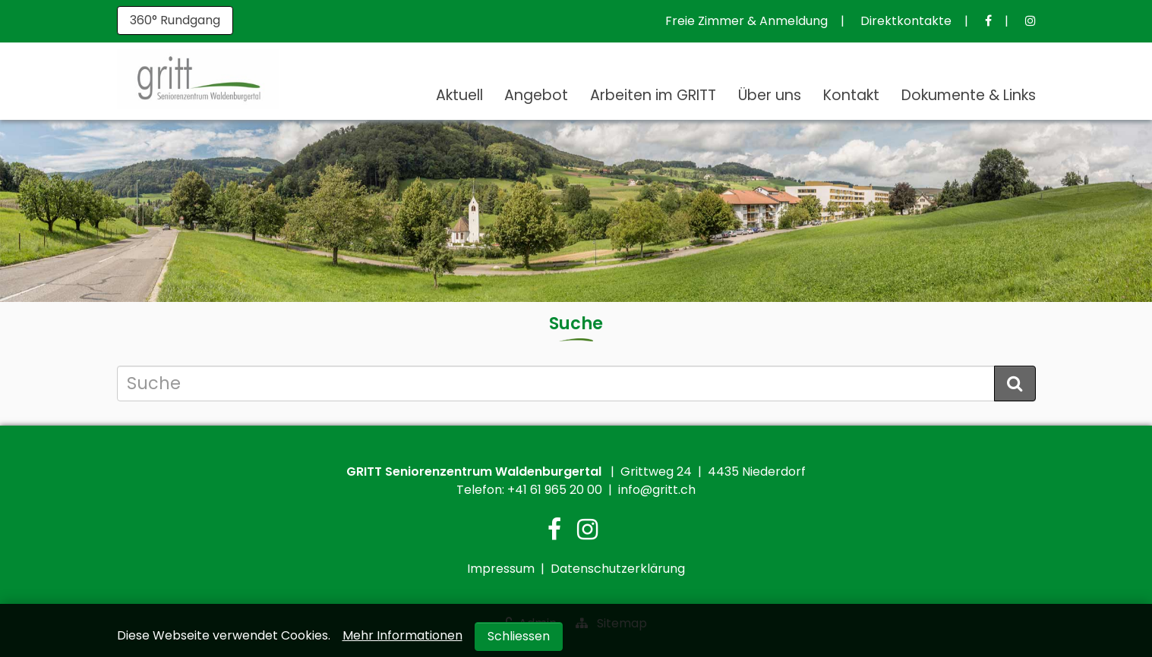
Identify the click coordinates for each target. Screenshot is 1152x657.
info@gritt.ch (657, 489)
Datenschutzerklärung (618, 568)
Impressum (501, 568)
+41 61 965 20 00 (554, 489)
